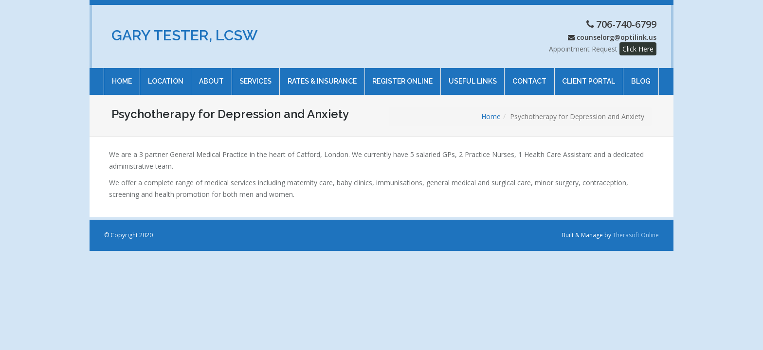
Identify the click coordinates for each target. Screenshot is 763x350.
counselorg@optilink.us (616, 37)
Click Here (638, 48)
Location (165, 76)
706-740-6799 (626, 24)
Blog (640, 76)
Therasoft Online (636, 235)
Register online (402, 76)
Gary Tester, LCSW (184, 35)
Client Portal (588, 76)
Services (255, 76)
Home (122, 76)
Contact (529, 76)
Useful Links (472, 76)
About (211, 76)
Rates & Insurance (322, 76)
